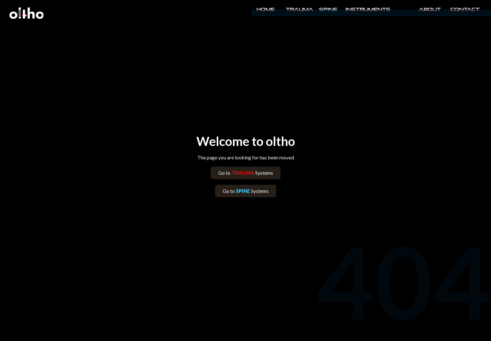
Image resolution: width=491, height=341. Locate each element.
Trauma (299, 9)
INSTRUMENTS (367, 9)
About (430, 9)
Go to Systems (245, 173)
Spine (328, 9)
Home (265, 9)
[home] (26, 13)
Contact (464, 9)
